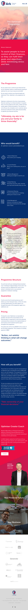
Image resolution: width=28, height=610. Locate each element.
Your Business (19, 598)
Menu (24, 3)
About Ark (15, 600)
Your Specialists (22, 600)
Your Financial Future (7, 600)
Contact (5, 454)
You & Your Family (10, 598)
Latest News (11, 602)
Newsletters (18, 602)
